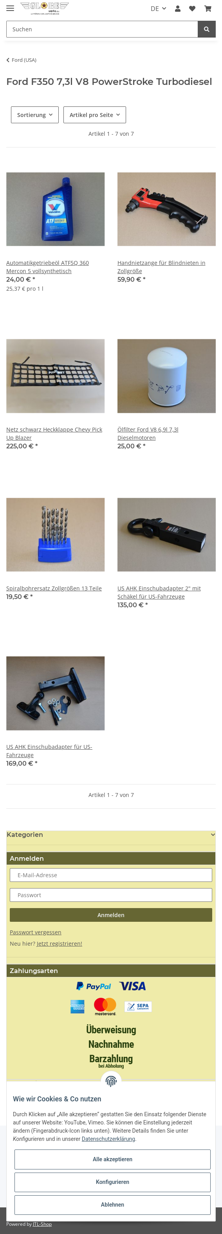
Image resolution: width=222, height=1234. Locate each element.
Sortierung (31, 115)
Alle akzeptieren (112, 1159)
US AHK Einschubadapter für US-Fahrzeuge (49, 751)
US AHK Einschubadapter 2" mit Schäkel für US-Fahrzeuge (159, 592)
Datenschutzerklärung (108, 1139)
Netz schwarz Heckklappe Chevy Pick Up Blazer (54, 433)
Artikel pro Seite (91, 115)
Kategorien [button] (25, 834)
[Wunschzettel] (192, 8)
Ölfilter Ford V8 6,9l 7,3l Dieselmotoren (148, 433)
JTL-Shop (42, 1224)
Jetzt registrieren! (59, 943)
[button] (178, 8)
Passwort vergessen (35, 932)
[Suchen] (102, 29)
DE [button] (155, 8)
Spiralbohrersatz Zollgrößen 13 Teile (54, 588)
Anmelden (111, 915)
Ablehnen (112, 1205)
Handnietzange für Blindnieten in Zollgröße (161, 267)
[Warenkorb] (208, 8)
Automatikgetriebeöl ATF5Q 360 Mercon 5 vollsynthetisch (47, 267)
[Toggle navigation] (10, 5)
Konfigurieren (112, 1182)
